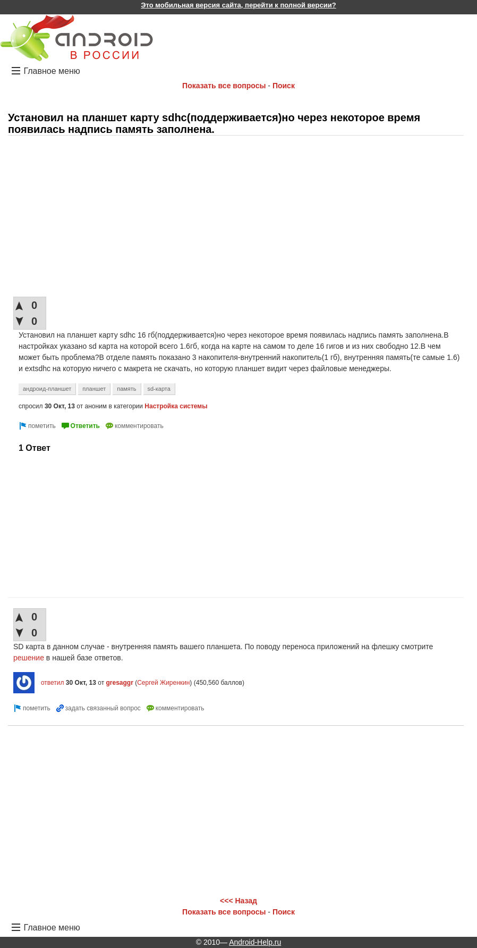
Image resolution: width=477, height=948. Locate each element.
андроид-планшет (47, 388)
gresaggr (119, 682)
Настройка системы (175, 406)
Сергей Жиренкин (163, 682)
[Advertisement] (236, 216)
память (126, 388)
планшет (94, 388)
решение (28, 657)
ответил (52, 682)
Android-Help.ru (255, 942)
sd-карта (159, 388)
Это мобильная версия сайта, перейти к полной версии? (238, 5)
